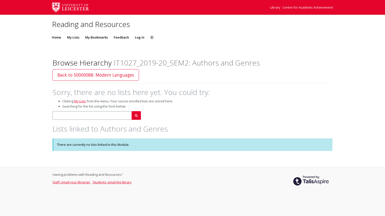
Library (275, 7)
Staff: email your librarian (72, 182)
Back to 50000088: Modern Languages (95, 75)
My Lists (73, 37)
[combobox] (92, 115)
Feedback (121, 37)
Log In (139, 37)
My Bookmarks (96, 37)
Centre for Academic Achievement (308, 7)
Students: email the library (112, 182)
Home (56, 37)
